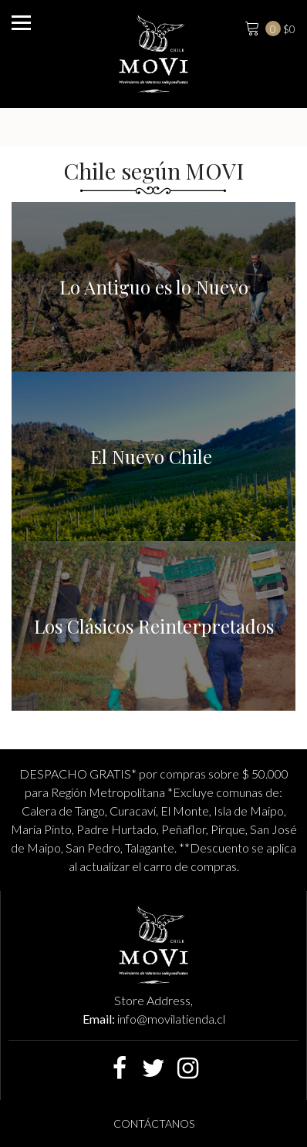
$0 (268, 27)
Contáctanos (153, 1123)
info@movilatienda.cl (171, 1018)
